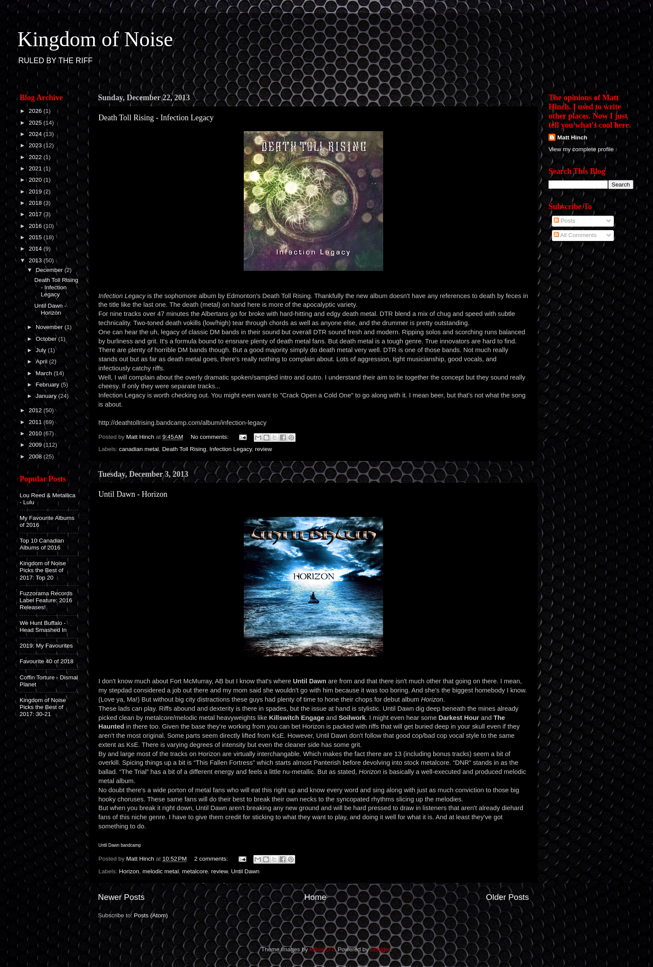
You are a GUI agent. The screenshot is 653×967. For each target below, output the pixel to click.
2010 (36, 433)
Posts (565, 220)
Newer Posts (121, 897)
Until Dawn (245, 871)
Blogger (380, 949)
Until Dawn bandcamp (119, 845)
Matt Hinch (572, 137)
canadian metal (139, 449)
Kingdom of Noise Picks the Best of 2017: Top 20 (43, 570)
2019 (36, 191)
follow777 (322, 949)
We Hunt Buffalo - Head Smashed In (43, 626)
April (42, 361)
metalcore (195, 871)
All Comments (575, 235)
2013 (36, 260)
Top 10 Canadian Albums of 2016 (42, 544)
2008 (36, 456)
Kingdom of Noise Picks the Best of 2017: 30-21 (43, 707)
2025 (36, 122)
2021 (36, 168)
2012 (36, 410)
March (45, 373)
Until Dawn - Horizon (132, 494)
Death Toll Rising (184, 449)
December (50, 270)
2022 (36, 157)
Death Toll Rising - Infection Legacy (156, 117)
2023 (36, 145)
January (47, 396)
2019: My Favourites (46, 645)
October (47, 339)
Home (315, 897)
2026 (36, 111)
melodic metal (160, 871)
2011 (36, 422)
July (42, 350)
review (263, 449)
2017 (36, 214)
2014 (36, 248)
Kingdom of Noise (95, 39)
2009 (36, 444)
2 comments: (211, 858)
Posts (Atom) (151, 915)
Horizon (129, 871)
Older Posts (507, 897)
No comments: (210, 437)
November (50, 327)
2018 (36, 203)
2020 (36, 179)
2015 (36, 237)
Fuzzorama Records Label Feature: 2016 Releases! (46, 600)
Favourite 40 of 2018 (47, 661)
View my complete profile (581, 149)
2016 (36, 226)
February (48, 384)
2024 (36, 134)
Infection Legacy (230, 449)
